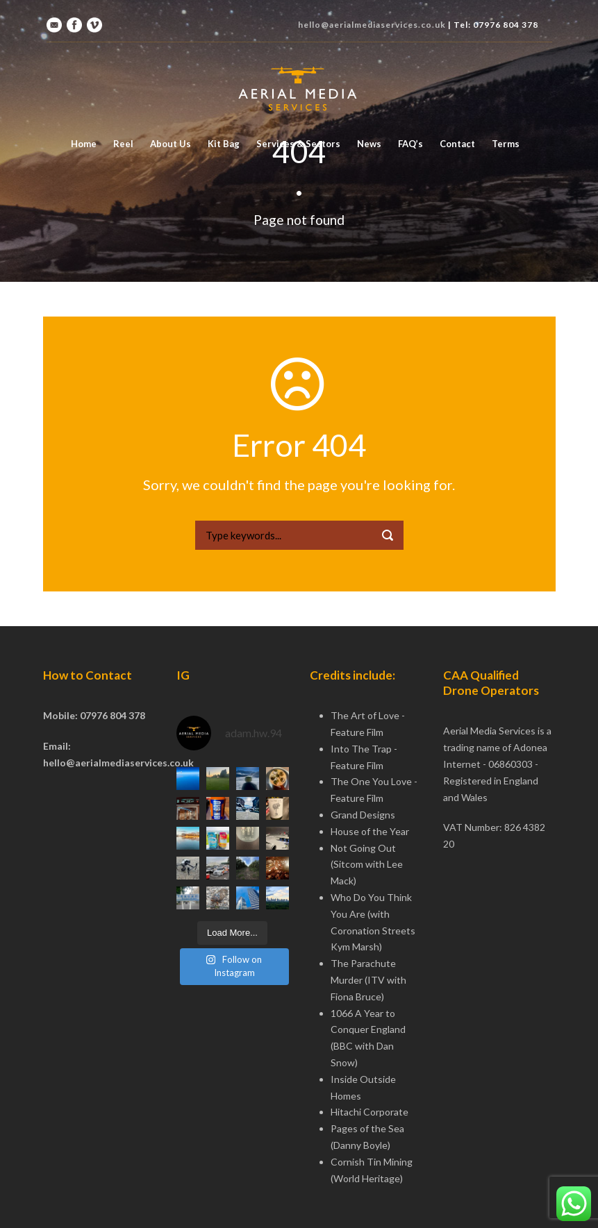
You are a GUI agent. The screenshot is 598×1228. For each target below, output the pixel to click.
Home (84, 143)
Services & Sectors (298, 143)
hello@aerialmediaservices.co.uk (372, 24)
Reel (123, 143)
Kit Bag (224, 143)
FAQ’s (410, 143)
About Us (170, 143)
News (369, 143)
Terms (506, 143)
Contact (457, 143)
